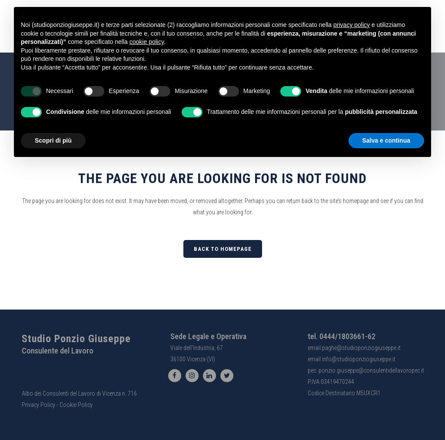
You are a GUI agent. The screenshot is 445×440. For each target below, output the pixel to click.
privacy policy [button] (351, 24)
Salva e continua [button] (386, 140)
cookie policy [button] (147, 41)
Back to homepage (223, 249)
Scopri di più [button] (53, 140)
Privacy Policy (38, 404)
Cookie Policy (76, 404)
